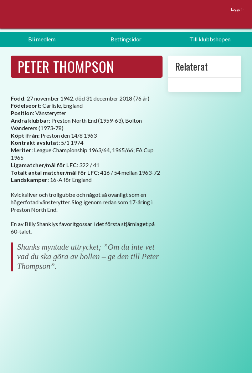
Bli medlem (42, 39)
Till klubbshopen (210, 39)
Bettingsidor (126, 39)
